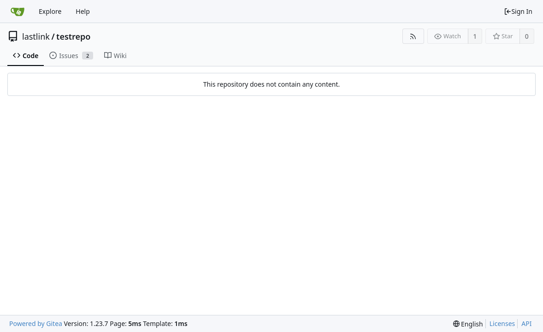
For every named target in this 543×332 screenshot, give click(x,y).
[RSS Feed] (413, 36)
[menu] (468, 324)
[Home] (17, 11)
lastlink (36, 36)
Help (83, 11)
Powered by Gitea (35, 323)
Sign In (518, 11)
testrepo (73, 36)
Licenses (502, 323)
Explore (50, 11)
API (526, 323)
